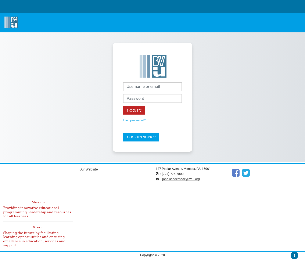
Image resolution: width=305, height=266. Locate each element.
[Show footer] (294, 255)
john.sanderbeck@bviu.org (181, 179)
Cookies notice (141, 137)
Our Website (88, 169)
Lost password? (134, 120)
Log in (134, 110)
